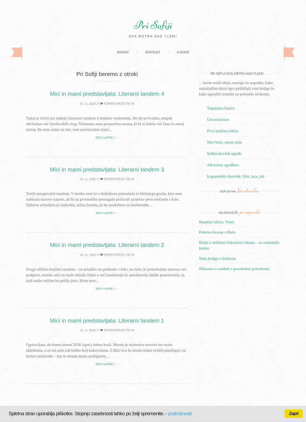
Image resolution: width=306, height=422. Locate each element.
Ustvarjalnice (218, 119)
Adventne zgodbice (223, 164)
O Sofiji (183, 52)
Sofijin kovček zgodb (224, 153)
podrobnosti (179, 413)
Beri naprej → (107, 137)
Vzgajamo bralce (221, 108)
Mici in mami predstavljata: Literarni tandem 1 (107, 320)
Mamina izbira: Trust (216, 221)
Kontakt (152, 52)
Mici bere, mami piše (224, 142)
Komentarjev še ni (117, 103)
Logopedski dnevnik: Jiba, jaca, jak (235, 176)
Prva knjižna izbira (222, 130)
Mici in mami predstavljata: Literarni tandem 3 (107, 169)
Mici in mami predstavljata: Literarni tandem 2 (107, 245)
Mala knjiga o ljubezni (217, 258)
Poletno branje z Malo (217, 232)
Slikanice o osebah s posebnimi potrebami (234, 268)
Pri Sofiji (153, 25)
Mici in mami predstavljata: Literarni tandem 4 (107, 94)
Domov (123, 52)
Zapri (293, 413)
